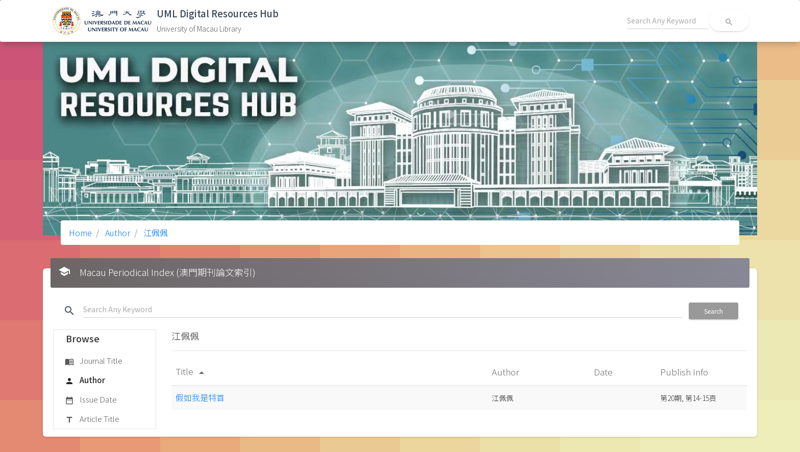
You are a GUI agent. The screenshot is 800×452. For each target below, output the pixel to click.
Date (604, 371)
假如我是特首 (200, 397)
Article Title (92, 419)
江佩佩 (154, 233)
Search (713, 311)
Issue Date (91, 400)
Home (80, 233)
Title (192, 371)
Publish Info (685, 371)
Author (116, 233)
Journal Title (93, 361)
